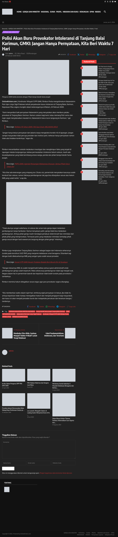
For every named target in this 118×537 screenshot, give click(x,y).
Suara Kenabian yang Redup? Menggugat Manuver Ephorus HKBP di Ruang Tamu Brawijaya (107, 134)
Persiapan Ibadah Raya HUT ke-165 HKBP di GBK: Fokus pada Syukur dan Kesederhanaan (107, 82)
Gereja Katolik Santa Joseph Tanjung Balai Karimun (50, 311)
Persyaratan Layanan (97, 535)
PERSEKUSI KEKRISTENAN (19, 316)
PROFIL (59, 12)
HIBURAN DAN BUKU (71, 12)
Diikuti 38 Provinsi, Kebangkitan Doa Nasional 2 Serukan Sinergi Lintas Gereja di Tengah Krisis (107, 95)
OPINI (92, 12)
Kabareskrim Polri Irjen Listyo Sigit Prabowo (29, 314)
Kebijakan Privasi (109, 535)
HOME (19, 12)
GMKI (67, 311)
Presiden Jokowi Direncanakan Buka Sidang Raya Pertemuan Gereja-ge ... (13, 409)
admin (11, 53)
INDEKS (98, 12)
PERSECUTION (7, 316)
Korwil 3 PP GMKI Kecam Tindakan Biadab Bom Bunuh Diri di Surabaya (41, 262)
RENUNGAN (84, 12)
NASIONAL (45, 12)
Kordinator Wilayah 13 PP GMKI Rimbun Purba (56, 314)
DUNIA (52, 12)
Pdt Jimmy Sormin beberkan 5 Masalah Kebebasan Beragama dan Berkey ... (63, 386)
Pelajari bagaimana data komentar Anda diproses (56, 473)
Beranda (4, 28)
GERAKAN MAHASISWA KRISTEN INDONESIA (22, 311)
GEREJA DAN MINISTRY (31, 12)
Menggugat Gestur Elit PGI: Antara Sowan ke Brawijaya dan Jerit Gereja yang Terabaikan (107, 160)
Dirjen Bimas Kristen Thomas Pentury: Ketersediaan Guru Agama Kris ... (63, 420)
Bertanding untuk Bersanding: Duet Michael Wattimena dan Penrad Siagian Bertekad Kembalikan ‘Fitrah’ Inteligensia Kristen (107, 175)
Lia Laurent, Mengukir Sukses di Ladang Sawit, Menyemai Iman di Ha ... (38, 413)
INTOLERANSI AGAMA (9, 314)
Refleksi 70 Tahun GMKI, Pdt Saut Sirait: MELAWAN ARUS (36, 127)
